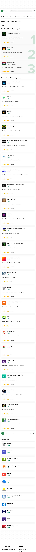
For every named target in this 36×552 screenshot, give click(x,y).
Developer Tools (26, 16)
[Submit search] (11, 11)
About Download (23, 549)
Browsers (12, 16)
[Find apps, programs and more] (21, 11)
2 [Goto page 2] (6, 433)
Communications (18, 16)
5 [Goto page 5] (17, 433)
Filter (3, 25)
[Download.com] (5, 11)
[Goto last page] (32, 433)
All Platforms (4, 16)
